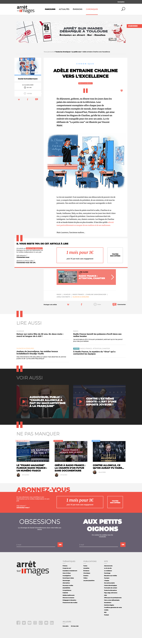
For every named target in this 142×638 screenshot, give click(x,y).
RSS (105, 612)
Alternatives (66, 583)
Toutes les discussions (110, 590)
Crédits (106, 610)
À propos (106, 578)
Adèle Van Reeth (63, 297)
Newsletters (107, 602)
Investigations (67, 575)
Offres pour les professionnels (112, 597)
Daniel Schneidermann (28, 79)
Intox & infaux (67, 573)
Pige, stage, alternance (110, 592)
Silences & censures (81, 297)
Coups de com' (67, 568)
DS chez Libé (74, 626)
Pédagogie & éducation (69, 600)
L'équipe (106, 580)
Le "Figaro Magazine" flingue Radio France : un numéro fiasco (31, 468)
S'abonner (133, 26)
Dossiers (85, 575)
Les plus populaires (88, 580)
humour (67, 294)
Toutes (85, 565)
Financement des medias (70, 602)
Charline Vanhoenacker (96, 294)
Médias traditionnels (68, 595)
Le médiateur (108, 570)
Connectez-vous (22, 257)
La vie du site (108, 568)
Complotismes (67, 590)
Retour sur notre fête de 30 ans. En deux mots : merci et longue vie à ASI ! (39, 335)
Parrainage (107, 573)
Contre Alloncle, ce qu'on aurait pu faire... (108, 466)
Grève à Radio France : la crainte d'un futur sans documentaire (70, 468)
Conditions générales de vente (113, 607)
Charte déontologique (110, 585)
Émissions (77, 9)
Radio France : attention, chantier (95, 348)
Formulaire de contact (110, 588)
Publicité (65, 592)
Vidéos (85, 578)
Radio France (78, 294)
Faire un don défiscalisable (111, 600)
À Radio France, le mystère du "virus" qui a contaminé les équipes (94, 353)
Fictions (65, 565)
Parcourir (50, 9)
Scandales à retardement (70, 570)
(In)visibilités (66, 588)
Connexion (121, 2)
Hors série (65, 626)
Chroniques (92, 9)
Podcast (106, 615)
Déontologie (66, 580)
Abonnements (108, 565)
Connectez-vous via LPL (26, 262)
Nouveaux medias (68, 585)
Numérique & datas (68, 578)
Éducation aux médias (110, 575)
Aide (105, 595)
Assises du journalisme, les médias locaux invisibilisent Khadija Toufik (37, 352)
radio (59, 294)
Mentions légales (109, 605)
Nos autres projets (109, 583)
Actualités (64, 9)
